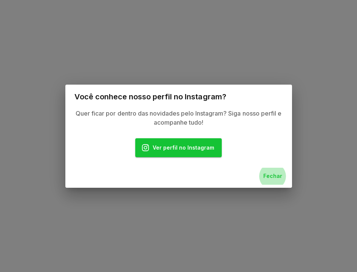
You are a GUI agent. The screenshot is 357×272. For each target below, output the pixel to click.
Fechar (273, 176)
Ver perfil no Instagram (178, 148)
